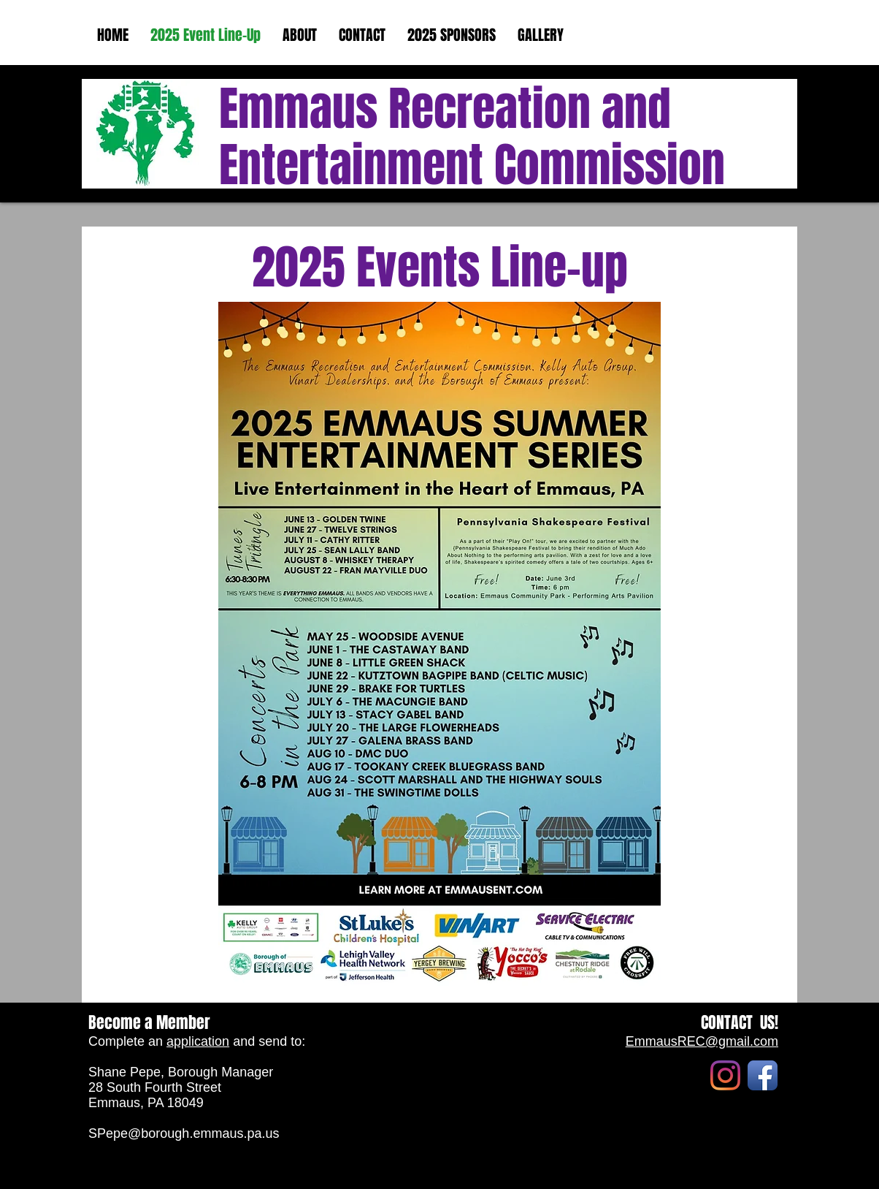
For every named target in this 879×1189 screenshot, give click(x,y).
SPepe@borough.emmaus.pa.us (183, 1133)
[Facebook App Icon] (763, 1075)
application (197, 1041)
